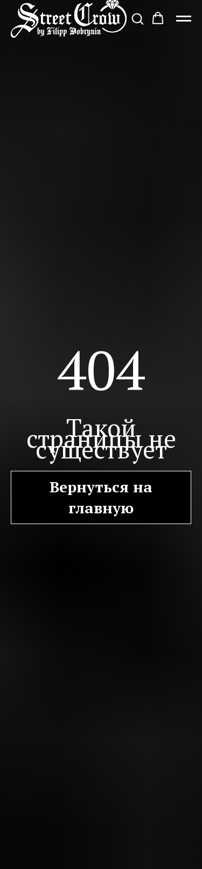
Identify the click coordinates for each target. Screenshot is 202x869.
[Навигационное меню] (183, 19)
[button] (137, 18)
